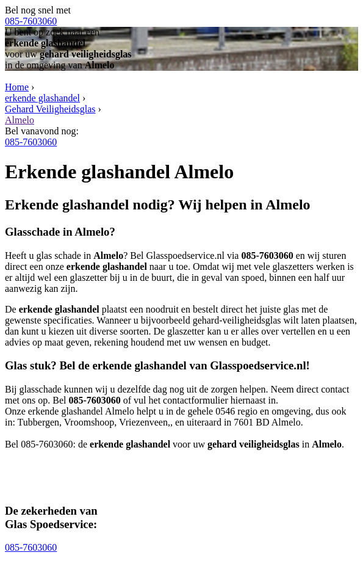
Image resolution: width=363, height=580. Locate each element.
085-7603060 (31, 21)
